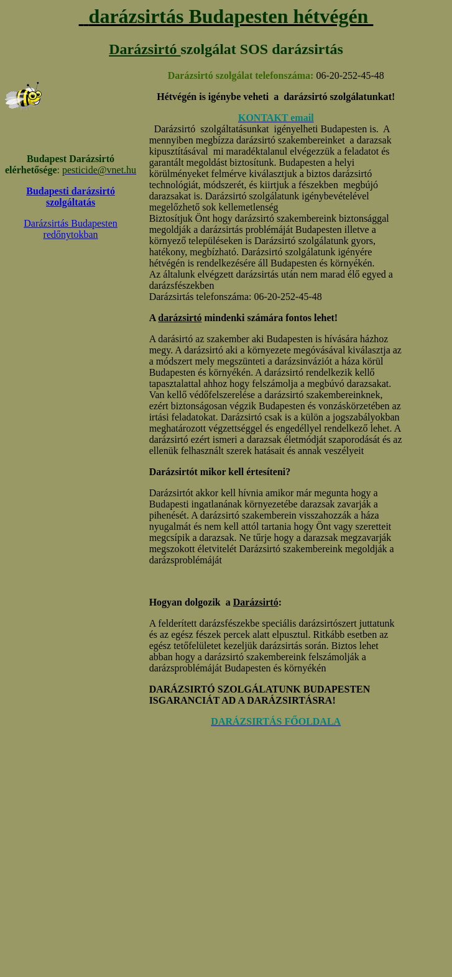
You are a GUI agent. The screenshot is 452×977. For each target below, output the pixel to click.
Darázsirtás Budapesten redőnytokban (71, 229)
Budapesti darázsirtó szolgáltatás (70, 196)
